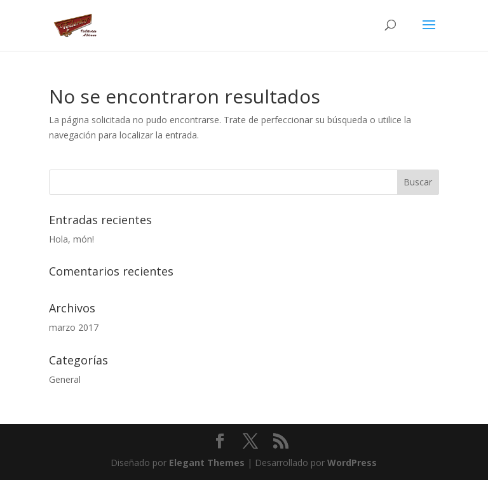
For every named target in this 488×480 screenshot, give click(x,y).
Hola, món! (71, 239)
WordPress (352, 463)
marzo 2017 (73, 327)
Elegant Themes (207, 463)
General (65, 379)
